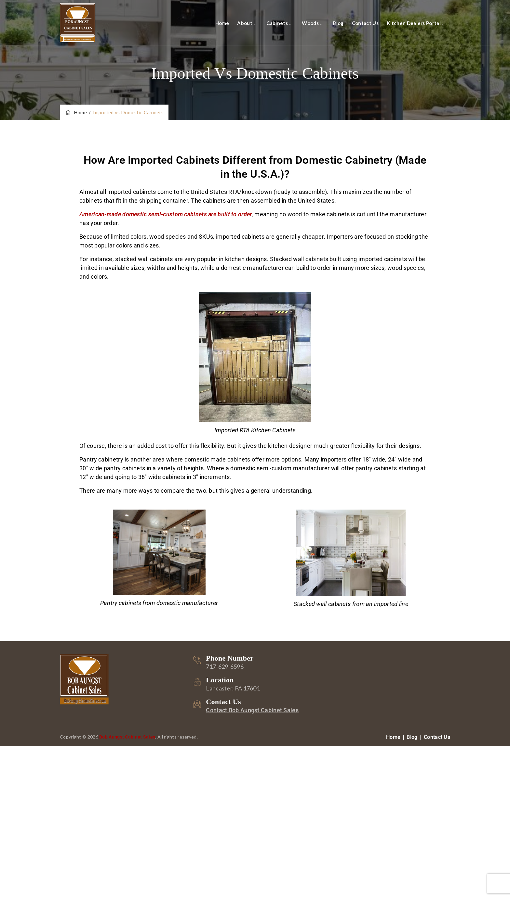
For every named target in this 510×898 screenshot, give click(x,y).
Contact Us (365, 23)
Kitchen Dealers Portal (414, 23)
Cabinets (277, 23)
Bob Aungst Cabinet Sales (127, 737)
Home (222, 23)
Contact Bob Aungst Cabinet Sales (252, 710)
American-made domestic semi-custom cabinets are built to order (165, 214)
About (244, 23)
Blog (338, 23)
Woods (310, 23)
